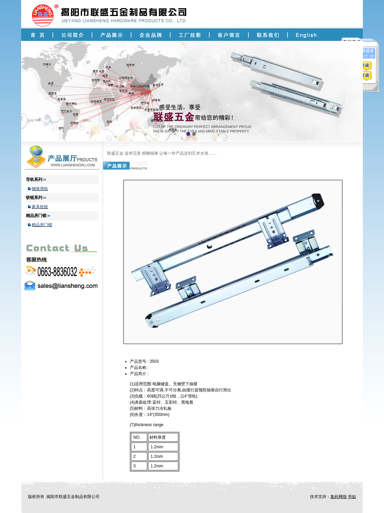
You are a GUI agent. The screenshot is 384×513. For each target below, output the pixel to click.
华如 (352, 496)
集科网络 (338, 496)
